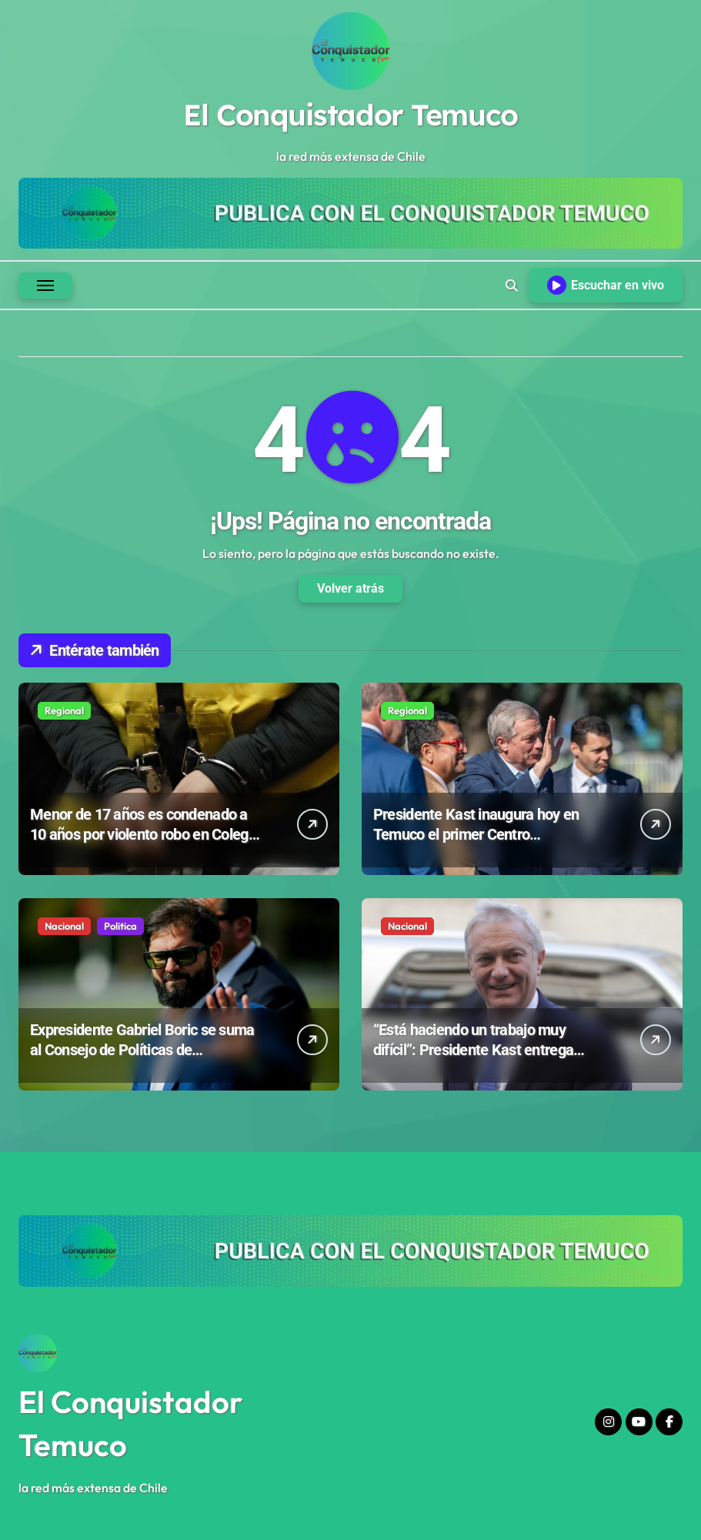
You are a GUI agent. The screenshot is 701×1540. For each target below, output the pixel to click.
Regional (64, 710)
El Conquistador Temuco (350, 114)
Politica (120, 926)
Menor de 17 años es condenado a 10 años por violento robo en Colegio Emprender (144, 834)
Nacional (64, 926)
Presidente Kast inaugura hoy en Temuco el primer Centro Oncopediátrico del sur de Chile (476, 834)
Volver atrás (350, 588)
